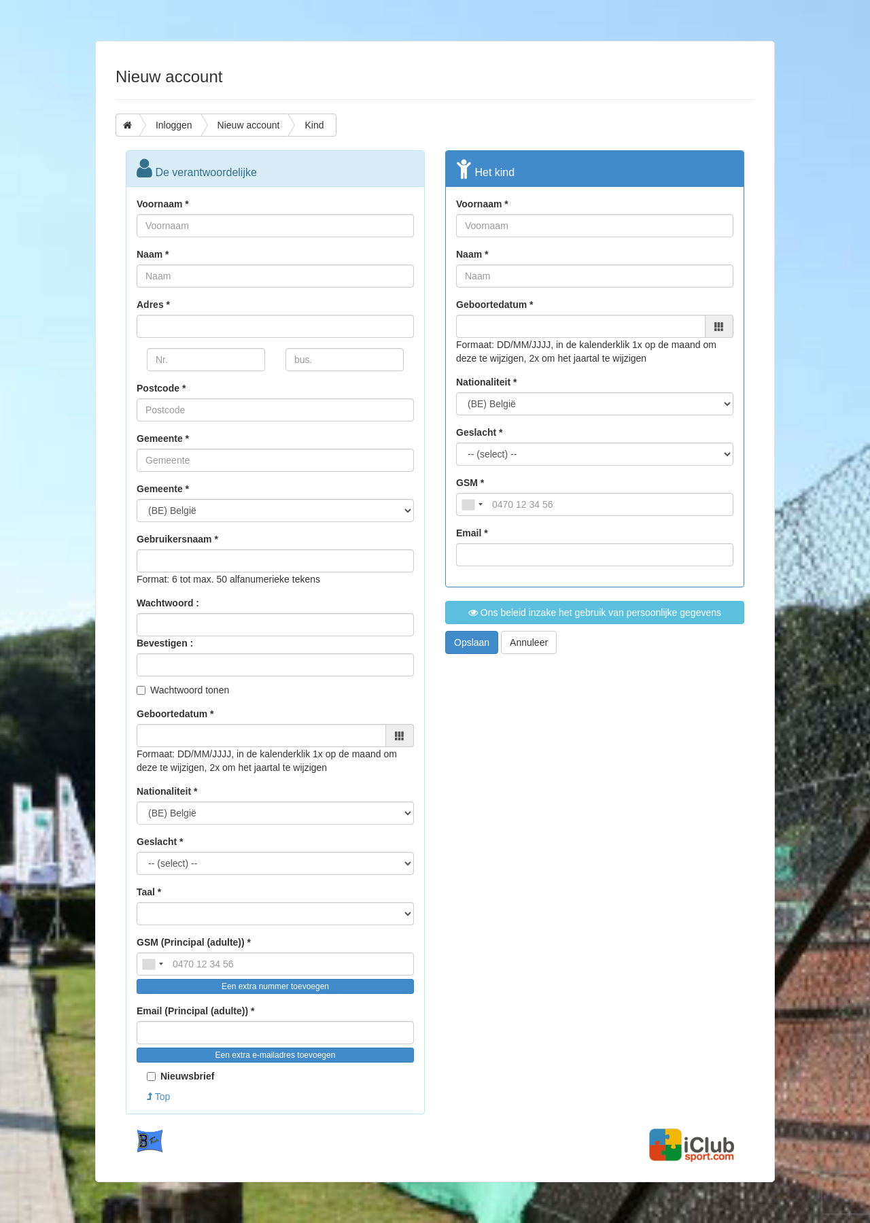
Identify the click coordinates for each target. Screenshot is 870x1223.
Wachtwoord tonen (189, 690)
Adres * (153, 304)
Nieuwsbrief (180, 1076)
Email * (472, 533)
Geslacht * (160, 841)
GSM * (470, 482)
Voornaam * (163, 204)
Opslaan (471, 642)
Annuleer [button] (529, 642)
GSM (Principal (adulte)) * (194, 942)
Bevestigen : (165, 643)
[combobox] (152, 964)
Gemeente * (163, 438)
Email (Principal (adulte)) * (195, 1010)
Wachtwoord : (168, 603)
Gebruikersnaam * (177, 539)
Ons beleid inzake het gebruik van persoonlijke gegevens (594, 612)
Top (158, 1096)
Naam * (153, 254)
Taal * (149, 891)
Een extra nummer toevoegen (275, 986)
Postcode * (161, 388)
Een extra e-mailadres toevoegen (275, 1055)
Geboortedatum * (175, 713)
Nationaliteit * (167, 791)
